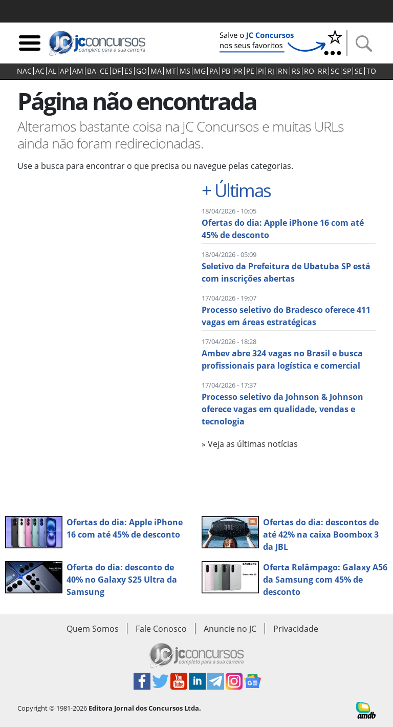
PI (261, 71)
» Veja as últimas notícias (250, 444)
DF (116, 71)
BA (91, 71)
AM (77, 71)
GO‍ (141, 71)
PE (250, 71)
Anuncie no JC (230, 628)
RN (283, 71)
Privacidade (295, 628)
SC (335, 71)
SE (359, 71)
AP (64, 71)
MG (200, 71)
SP (347, 71)
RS (296, 71)
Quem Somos (93, 628)
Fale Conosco (161, 628)
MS (185, 71)
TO (371, 71)
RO (309, 71)
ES (128, 71)
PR (238, 71)
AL (52, 71)
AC (40, 71)
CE (104, 71)
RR (322, 71)
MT (170, 71)
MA (156, 71)
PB (226, 71)
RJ (271, 71)
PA (213, 71)
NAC (24, 71)
